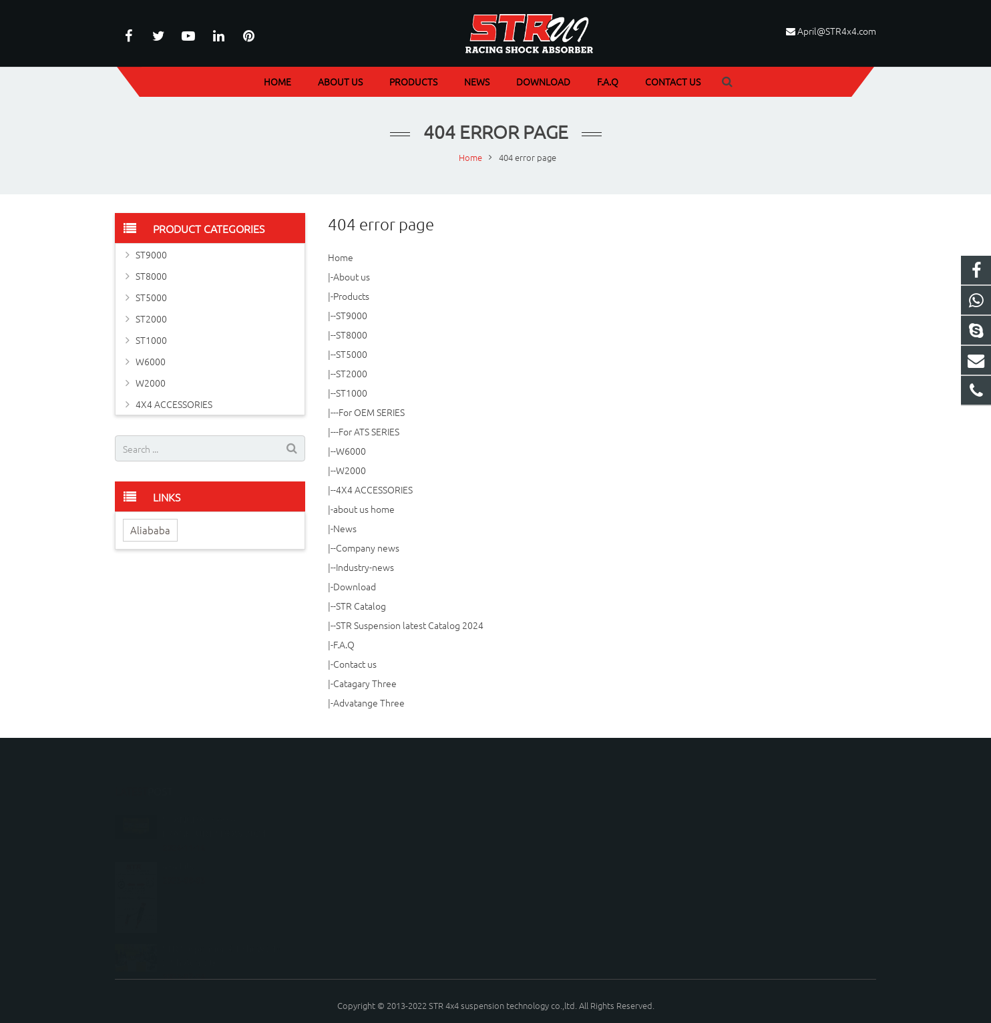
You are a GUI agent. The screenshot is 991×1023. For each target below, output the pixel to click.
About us (351, 276)
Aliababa (150, 530)
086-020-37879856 (553, 811)
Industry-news (365, 567)
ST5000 (351, 354)
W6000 (351, 450)
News (345, 528)
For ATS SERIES (369, 431)
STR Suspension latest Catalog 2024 (409, 625)
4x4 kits (178, 838)
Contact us (355, 663)
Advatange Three (369, 702)
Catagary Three (365, 683)
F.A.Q (344, 644)
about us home (364, 509)
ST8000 (351, 334)
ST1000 (351, 392)
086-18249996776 (553, 791)
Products (351, 295)
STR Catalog (361, 605)
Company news (367, 547)
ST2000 (351, 373)
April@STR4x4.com (836, 30)
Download (354, 586)
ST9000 (351, 315)
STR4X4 (533, 849)
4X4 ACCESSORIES (374, 489)
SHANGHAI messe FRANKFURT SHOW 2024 (214, 798)
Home (340, 257)
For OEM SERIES (372, 412)
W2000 (351, 470)
